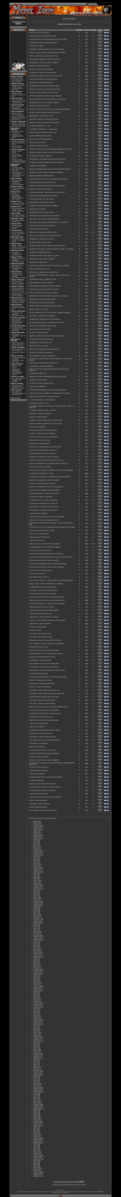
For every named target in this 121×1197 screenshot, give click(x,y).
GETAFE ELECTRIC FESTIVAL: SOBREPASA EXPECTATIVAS (48, 52)
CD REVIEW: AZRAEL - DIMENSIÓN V (18, 189)
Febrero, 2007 (37, 1135)
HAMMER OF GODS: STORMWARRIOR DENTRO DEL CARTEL (48, 376)
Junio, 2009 (36, 1096)
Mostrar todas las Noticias (78, 1184)
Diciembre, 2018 (38, 935)
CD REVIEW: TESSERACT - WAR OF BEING (19, 336)
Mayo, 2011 (36, 1063)
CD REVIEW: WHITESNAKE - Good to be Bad (43, 750)
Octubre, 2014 (37, 1005)
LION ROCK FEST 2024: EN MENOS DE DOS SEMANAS (18, 80)
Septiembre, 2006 (38, 1142)
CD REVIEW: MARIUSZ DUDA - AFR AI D (18, 349)
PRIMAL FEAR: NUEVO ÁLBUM (39, 647)
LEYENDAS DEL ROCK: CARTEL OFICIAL (42, 212)
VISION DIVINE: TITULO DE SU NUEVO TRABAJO (44, 102)
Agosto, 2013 (37, 1025)
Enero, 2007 (37, 1136)
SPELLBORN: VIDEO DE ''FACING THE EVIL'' (19, 215)
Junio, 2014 (36, 1011)
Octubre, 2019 (37, 921)
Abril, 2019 (36, 929)
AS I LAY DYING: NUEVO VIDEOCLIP (40, 550)
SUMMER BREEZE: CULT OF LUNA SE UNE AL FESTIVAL (47, 653)
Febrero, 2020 (37, 915)
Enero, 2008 (37, 1119)
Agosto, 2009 (37, 1093)
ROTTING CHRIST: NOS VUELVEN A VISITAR (43, 593)
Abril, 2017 (36, 963)
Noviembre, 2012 (38, 1038)
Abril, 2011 (36, 1065)
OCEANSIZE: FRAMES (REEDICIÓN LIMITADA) (43, 42)
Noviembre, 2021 (38, 886)
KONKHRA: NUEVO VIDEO (37, 142)
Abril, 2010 (36, 1081)
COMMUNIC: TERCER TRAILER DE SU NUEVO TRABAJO (47, 162)
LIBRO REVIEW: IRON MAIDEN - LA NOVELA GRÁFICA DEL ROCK (18, 301)
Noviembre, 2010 (38, 1072)
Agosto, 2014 (37, 1008)
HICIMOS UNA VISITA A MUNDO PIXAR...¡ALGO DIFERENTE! (19, 294)
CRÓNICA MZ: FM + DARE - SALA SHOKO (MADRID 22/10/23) (18, 344)
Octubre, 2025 (37, 828)
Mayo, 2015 (36, 996)
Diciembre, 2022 (38, 867)
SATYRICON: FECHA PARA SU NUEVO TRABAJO (44, 760)
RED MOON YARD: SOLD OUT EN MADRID (17, 227)
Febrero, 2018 (37, 949)
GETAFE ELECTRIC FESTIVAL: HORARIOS (42, 225)
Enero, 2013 (37, 1035)
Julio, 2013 (36, 1027)
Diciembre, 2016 (38, 969)
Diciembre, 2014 (38, 1003)
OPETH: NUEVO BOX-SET (37, 540)
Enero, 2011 (37, 1069)
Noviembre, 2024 (38, 835)
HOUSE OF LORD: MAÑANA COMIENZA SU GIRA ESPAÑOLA (48, 620)
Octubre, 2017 (37, 955)
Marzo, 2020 (37, 914)
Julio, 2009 (36, 1094)
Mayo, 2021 (36, 894)
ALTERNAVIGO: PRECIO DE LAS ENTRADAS (43, 72)
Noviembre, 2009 (38, 1088)
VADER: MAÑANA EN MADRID (38, 513)
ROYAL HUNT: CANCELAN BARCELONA (41, 383)
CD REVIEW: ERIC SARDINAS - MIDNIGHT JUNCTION (18, 314)
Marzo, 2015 (37, 998)
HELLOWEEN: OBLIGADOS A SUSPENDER (42, 700)
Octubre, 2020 (37, 904)
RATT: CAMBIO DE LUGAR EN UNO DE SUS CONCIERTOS (47, 643)
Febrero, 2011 (37, 1067)
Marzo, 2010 (37, 1083)
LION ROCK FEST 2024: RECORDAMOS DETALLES (18, 169)
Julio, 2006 (36, 1145)
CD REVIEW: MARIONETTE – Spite (40, 126)
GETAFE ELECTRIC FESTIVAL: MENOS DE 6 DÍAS (44, 255)
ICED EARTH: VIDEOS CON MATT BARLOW (43, 703)
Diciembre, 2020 (38, 901)
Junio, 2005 (36, 1163)
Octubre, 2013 (37, 1022)
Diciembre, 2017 (38, 952)
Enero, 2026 (37, 824)
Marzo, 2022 (37, 880)
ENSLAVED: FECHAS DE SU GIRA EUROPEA (43, 299)
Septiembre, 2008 (38, 1108)
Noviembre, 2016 (38, 970)
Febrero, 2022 (37, 881)
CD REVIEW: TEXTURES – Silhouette (40, 156)
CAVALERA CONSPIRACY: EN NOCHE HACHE (43, 430)
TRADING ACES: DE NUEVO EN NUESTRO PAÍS (18, 308)
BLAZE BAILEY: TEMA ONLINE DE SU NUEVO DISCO (45, 447)
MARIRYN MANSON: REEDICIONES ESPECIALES (44, 697)
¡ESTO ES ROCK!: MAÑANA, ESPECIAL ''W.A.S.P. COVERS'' (18, 283)
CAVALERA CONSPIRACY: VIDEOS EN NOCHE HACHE (46, 76)
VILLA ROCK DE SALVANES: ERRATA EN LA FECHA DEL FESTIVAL (49, 265)
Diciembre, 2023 (38, 851)
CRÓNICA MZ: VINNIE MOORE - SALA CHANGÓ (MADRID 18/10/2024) (18, 87)
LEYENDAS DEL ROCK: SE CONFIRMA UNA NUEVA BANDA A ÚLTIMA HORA (52, 527)
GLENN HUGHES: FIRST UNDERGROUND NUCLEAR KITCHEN (48, 39)
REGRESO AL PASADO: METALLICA (40, 252)
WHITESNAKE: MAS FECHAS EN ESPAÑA (42, 259)
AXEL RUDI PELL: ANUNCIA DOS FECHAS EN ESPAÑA (18, 108)
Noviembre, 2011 (38, 1055)
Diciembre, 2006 (38, 1138)
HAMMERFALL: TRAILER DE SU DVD (41, 342)
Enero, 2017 (37, 967)
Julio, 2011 (36, 1060)
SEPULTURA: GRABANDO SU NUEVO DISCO (43, 326)
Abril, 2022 (36, 879)
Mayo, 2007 (36, 1131)
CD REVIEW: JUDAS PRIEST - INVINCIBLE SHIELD (18, 240)
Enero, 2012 (37, 1052)
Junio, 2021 (36, 893)
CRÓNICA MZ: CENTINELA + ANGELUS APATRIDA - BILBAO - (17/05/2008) (51, 249)
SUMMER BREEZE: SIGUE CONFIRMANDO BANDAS (45, 547)
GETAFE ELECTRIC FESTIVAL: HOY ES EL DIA (43, 92)
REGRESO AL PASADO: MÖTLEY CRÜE (41, 473)
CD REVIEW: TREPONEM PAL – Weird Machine (43, 129)
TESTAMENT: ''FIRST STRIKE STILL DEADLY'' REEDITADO (47, 693)
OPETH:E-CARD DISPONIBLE (38, 800)
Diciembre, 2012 (38, 1036)
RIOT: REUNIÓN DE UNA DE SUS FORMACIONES (44, 663)
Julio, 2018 (36, 942)
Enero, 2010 (37, 1086)
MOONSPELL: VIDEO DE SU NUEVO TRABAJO (43, 590)
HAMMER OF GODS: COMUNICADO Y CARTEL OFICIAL (46, 420)
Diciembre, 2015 (38, 986)
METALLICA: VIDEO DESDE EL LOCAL (41, 637)
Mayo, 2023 (36, 860)
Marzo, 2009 (37, 1100)
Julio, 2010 (36, 1077)
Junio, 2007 (36, 1129)
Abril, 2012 (36, 1048)
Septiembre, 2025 (38, 829)
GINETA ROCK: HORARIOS (38, 209)
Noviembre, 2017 (38, 953)
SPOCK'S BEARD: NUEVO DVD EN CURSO (42, 453)
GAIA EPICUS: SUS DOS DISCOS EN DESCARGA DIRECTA (47, 600)
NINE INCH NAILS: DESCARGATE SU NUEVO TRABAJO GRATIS (49, 707)
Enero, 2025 (37, 834)
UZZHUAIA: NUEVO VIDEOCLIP (39, 770)
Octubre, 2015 (37, 988)
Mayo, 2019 (36, 928)
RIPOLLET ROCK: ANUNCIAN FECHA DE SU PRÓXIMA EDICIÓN (18, 161)
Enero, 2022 (37, 883)
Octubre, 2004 (37, 1174)
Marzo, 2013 (37, 1032)
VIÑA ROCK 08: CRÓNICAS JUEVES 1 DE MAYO (44, 617)
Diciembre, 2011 (38, 1053)
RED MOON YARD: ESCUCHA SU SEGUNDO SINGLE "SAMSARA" (17, 267)
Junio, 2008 (36, 1112)
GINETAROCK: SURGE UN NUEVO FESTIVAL (43, 737)
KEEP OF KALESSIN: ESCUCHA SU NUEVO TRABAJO (46, 96)
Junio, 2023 (36, 859)
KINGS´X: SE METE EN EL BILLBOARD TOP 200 (44, 56)
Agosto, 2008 (37, 1110)
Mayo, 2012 (36, 1046)
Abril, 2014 (36, 1014)
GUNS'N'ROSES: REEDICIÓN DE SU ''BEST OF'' (44, 363)
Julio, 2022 (36, 874)
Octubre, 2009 (37, 1090)
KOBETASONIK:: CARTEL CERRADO (40, 660)
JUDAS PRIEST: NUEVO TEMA (39, 723)
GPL (67, 1191)
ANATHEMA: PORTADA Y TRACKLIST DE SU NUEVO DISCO (47, 186)
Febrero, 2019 (37, 932)
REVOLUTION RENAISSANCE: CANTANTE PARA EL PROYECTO (49, 463)
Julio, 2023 (36, 858)
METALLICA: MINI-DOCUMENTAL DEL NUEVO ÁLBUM (46, 423)
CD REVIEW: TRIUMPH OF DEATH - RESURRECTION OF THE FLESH (18, 360)
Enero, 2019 (37, 934)
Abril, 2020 (36, 912)
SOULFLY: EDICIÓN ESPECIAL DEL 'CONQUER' (44, 292)
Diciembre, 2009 (38, 1087)
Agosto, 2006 (37, 1143)
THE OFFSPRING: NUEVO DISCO (17, 147)
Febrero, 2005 (37, 1169)
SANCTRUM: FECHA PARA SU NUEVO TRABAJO (44, 610)
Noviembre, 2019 (38, 920)
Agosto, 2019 (37, 924)
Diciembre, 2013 (38, 1019)
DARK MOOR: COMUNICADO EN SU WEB (42, 683)
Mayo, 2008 (36, 1114)
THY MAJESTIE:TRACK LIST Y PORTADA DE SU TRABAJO (47, 603)
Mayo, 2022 (36, 877)
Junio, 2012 (36, 1045)
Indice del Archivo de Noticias (61, 1184)
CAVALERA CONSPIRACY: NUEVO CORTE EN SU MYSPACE (48, 99)
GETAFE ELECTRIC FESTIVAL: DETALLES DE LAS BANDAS (47, 245)
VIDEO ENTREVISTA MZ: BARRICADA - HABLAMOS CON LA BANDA (50, 393)
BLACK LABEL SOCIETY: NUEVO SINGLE (17, 156)
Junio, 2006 (36, 1146)
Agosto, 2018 (37, 941)
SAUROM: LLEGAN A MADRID (38, 417)
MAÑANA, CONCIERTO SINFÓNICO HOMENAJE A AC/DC (19, 260)
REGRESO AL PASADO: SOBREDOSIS (41, 352)
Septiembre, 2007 (38, 1125)
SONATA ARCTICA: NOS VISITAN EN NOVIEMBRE (44, 86)
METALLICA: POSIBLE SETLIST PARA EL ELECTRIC (45, 89)
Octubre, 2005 (37, 1157)
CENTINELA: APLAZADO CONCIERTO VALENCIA (44, 289)
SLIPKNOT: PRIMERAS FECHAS (39, 332)
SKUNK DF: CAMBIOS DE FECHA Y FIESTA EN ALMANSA (47, 336)
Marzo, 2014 (37, 1015)
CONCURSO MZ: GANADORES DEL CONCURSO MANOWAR (48, 390)
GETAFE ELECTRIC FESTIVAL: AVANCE (41, 69)
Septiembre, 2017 (38, 956)
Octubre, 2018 (37, 938)
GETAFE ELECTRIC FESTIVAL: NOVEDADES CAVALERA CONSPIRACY (51, 149)
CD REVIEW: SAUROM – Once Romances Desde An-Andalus (47, 192)
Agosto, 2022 (37, 873)
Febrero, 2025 (37, 832)
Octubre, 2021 (37, 887)
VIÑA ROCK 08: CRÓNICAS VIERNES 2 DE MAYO (44, 520)
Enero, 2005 (37, 1170)
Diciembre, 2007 (38, 1121)
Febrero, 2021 (37, 898)
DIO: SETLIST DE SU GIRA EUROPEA (41, 139)
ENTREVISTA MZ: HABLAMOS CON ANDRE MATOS (45, 490)
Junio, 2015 (36, 994)
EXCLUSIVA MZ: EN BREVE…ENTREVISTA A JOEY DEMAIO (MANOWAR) (51, 580)
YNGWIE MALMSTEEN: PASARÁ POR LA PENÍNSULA (45, 797)
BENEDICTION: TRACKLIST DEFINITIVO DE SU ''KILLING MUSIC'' (49, 296)
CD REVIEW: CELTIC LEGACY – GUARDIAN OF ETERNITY (47, 322)
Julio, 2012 (36, 1043)
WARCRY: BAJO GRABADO (38, 386)
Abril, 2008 (36, 1115)
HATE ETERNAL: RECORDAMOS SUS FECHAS (44, 510)
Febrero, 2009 (37, 1101)
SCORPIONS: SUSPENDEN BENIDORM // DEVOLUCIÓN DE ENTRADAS (51, 557)
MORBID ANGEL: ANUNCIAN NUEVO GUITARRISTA (45, 319)
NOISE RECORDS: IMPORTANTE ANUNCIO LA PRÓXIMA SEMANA (17, 182)
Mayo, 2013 (36, 1029)
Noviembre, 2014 (38, 1004)
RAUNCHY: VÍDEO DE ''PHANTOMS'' (40, 687)
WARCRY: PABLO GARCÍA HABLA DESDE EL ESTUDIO (46, 306)
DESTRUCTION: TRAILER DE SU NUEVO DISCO (44, 272)
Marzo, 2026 (37, 821)
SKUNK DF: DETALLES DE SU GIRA (40, 242)
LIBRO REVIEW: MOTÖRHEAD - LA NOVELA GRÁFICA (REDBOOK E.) (17, 322)
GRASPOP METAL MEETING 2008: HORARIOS (43, 79)
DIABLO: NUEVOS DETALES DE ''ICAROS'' (42, 607)
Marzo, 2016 (37, 981)
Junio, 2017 (36, 960)
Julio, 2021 (36, 891)
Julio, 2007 (36, 1128)
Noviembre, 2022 (38, 869)
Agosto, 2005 (37, 1160)
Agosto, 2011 (37, 1059)
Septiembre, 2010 (38, 1074)
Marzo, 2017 (37, 965)
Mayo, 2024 (36, 843)
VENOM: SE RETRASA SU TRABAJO (40, 467)
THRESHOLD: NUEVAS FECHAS (39, 146)
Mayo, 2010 (36, 1080)
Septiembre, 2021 (38, 889)
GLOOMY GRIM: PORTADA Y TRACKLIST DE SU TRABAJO (47, 567)
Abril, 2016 (36, 980)
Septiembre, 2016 (38, 973)
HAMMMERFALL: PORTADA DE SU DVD (41, 116)
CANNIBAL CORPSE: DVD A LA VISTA (41, 613)
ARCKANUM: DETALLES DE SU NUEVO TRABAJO (44, 650)
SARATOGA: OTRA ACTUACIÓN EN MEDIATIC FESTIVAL (46, 460)
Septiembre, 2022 (38, 872)
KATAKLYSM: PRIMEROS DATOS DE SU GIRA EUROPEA (46, 487)
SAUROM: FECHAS (35, 630)
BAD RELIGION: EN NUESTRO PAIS (40, 329)
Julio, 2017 (36, 959)
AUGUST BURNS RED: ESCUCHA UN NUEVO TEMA (18, 143)
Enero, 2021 (37, 900)
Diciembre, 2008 (38, 1104)
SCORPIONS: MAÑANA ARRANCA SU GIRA (42, 657)
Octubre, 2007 (37, 1124)
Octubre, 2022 (37, 870)
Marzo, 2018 (37, 948)
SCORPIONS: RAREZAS (37, 780)
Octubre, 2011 (37, 1056)
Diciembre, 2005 (38, 1155)
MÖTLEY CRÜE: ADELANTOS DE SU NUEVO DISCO (45, 235)
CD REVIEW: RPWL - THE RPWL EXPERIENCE (43, 500)
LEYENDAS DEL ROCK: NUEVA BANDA (41, 82)
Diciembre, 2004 (38, 1172)
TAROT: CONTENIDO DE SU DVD (39, 269)
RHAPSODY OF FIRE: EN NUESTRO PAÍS (18, 204)
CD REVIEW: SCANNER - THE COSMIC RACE (17, 254)
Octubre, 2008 (37, 1107)
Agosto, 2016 (37, 974)
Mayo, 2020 (36, 911)
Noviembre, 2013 (38, 1021)
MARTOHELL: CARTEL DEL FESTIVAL (41, 733)
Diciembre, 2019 (38, 918)
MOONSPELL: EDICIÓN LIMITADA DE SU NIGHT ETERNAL (47, 49)
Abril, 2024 (36, 845)
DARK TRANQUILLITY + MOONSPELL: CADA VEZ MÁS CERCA (18, 101)
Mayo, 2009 (36, 1097)
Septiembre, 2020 (38, 905)
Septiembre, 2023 (38, 855)
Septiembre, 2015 (38, 990)
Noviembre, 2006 (38, 1139)
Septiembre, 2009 (38, 1091)
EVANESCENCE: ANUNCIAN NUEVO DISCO (17, 136)
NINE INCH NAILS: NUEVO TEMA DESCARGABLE (44, 720)
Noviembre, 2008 (38, 1105)
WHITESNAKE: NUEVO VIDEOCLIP (40, 804)
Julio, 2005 (36, 1162)
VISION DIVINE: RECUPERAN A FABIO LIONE (43, 132)
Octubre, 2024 (37, 836)
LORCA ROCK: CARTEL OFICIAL (39, 229)
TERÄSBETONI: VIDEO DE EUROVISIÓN (42, 239)
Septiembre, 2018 (38, 939)
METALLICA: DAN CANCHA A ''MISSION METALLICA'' (45, 112)
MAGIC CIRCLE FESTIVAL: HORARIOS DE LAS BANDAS (46, 583)
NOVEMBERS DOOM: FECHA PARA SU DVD (43, 182)
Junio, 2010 (36, 1079)
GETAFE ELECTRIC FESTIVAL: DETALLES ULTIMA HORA (47, 152)
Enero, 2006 (37, 1153)
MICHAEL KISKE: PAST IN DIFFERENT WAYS (43, 36)
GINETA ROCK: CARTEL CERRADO (40, 623)
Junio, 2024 (36, 842)
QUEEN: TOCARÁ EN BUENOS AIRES (41, 189)
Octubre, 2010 (37, 1073)
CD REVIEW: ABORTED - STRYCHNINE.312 (42, 400)
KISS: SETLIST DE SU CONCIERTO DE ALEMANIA (44, 544)
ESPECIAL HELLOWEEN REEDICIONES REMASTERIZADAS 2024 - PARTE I (18, 196)
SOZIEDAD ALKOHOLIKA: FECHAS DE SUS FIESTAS (45, 640)
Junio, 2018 (36, 943)
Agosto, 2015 (37, 991)
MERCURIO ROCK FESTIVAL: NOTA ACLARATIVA (44, 560)
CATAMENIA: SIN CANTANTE (38, 166)
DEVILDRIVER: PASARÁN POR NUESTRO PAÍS (44, 195)
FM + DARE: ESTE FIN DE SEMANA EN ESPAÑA (18, 380)
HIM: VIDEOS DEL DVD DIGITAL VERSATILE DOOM (45, 787)
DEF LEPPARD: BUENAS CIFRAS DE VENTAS (43, 810)
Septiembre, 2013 (38, 1024)
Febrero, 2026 (37, 822)
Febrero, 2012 (37, 1050)
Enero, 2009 (37, 1103)
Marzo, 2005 (37, 1167)
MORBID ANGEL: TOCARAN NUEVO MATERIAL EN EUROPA (47, 159)
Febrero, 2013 (37, 1034)
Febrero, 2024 (37, 848)
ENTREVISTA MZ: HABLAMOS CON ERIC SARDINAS (18, 329)
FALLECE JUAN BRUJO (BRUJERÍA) (18, 114)
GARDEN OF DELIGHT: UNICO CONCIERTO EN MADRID (46, 172)
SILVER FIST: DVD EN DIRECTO (39, 767)
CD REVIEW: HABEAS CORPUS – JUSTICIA (43, 410)
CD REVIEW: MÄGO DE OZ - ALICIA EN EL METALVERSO (18, 234)
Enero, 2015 (37, 1001)
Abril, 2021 (36, 896)
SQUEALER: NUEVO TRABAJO (39, 794)
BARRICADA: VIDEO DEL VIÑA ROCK (41, 413)
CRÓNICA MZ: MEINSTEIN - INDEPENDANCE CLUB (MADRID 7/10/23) (17, 371)
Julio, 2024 (36, 841)
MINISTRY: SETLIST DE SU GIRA (39, 106)
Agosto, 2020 (37, 907)
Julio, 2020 (36, 908)
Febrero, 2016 (37, 983)
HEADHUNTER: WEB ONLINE (38, 262)
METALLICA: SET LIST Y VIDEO (39, 346)
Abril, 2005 (36, 1166)
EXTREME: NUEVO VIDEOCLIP (17, 132)
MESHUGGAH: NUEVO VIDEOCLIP (40, 443)
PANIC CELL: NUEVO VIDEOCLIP (39, 32)
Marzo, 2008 (37, 1117)
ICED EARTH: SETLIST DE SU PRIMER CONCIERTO (45, 740)
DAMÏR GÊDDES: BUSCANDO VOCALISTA (42, 202)
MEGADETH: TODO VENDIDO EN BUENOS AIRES (44, 215)
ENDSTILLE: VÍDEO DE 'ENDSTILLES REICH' (43, 784)
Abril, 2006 (36, 1149)
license (101, 1191)
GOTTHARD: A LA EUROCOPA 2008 (40, 633)
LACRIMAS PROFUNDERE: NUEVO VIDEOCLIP (44, 503)
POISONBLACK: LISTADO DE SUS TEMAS (42, 302)
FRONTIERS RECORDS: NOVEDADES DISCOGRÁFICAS (46, 554)
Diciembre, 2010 (38, 1070)
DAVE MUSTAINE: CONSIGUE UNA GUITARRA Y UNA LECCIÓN (48, 222)
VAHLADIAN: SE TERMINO (37, 427)
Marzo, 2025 (37, 831)
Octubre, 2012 (37, 1039)
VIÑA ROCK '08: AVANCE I (37, 774)
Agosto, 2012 (37, 1042)
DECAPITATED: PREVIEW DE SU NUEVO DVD (43, 450)
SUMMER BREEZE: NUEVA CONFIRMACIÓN (43, 587)
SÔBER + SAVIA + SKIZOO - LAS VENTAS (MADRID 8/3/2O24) (19, 247)
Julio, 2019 (36, 925)
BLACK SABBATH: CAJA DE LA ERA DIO (41, 282)
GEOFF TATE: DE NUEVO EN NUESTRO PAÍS (18, 95)
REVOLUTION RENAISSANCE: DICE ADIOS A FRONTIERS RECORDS (50, 169)
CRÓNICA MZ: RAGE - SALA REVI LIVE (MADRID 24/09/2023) (18, 387)
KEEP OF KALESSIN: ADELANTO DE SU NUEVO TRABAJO (47, 517)
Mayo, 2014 (36, 1012)
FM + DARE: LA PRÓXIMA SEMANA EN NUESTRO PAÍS (18, 393)
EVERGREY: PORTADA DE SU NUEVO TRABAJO (44, 457)
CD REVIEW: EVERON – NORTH (39, 403)
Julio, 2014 (36, 1010)
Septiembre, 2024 (38, 838)
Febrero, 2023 (37, 865)
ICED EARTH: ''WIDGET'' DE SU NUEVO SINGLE (44, 119)
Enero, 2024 (37, 849)
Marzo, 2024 (37, 846)
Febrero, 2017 (37, 966)
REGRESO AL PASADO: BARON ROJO (41, 717)
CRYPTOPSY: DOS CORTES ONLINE (40, 570)
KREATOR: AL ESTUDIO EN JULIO (40, 66)
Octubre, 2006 (37, 1141)
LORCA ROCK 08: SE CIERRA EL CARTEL (42, 530)
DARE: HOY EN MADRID (16, 366)
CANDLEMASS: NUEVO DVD (38, 373)
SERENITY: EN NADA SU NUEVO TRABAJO (42, 433)
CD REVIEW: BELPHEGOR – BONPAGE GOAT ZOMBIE (46, 777)
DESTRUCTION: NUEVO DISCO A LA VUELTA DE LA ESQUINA (48, 677)
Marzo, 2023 (37, 863)
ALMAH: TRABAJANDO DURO (38, 807)
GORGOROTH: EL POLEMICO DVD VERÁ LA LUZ (44, 507)
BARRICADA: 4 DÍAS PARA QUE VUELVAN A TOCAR (45, 713)
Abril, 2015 (36, 997)
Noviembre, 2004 (38, 1173)
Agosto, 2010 (37, 1076)
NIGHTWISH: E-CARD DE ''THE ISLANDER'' (42, 316)
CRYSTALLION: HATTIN (36, 46)
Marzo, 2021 (37, 897)
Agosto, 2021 (37, 890)
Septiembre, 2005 (38, 1159)
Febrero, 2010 (37, 1084)
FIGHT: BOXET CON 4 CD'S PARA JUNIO (42, 199)
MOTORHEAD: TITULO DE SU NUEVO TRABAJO (44, 62)
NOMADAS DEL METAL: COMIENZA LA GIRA (43, 279)
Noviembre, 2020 (38, 903)
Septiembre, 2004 (38, 1176)
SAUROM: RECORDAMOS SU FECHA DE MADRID (44, 480)
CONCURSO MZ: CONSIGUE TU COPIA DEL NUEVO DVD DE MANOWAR (51, 470)
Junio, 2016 (36, 977)
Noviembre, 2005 (38, 1156)
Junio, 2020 (36, 910)
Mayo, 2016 (36, 979)
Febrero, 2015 (37, 1000)
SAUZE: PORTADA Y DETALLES (39, 309)
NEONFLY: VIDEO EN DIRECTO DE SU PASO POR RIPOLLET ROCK (19, 125)
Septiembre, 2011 (38, 1057)
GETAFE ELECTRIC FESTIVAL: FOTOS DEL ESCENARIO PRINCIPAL (50, 109)
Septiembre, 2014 (38, 1007)
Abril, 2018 (36, 946)
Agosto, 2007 (37, 1126)
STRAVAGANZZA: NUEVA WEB (39, 673)
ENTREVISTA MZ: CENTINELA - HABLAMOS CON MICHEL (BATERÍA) (50, 477)
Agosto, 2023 (37, 856)
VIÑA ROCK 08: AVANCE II (37, 747)
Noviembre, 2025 (38, 827)
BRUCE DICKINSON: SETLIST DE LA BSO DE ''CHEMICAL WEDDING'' (50, 312)
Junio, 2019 (36, 927)
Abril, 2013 (36, 1031)
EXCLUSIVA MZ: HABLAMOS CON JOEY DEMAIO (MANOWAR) (48, 564)
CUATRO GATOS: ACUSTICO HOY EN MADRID (43, 437)
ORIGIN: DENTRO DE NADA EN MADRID (42, 176)
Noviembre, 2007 (38, 1122)
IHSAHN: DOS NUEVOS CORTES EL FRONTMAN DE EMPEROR (49, 179)
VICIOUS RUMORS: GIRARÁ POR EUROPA (42, 790)
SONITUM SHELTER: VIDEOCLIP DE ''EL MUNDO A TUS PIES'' (18, 290)
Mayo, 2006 (36, 1148)
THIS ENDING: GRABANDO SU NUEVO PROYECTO (45, 59)
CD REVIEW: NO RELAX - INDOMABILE (41, 497)
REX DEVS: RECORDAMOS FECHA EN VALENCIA (44, 349)
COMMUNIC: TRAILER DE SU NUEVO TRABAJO (44, 205)
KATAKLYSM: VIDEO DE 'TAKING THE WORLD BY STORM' (47, 597)
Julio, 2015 (36, 993)
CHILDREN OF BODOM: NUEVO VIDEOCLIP (43, 483)
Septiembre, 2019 (38, 922)
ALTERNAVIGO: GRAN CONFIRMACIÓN (41, 366)
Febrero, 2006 (37, 1152)
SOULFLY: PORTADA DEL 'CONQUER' (41, 680)
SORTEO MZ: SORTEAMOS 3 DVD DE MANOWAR (44, 753)
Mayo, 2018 (36, 945)
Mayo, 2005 (36, 1165)
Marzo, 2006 (37, 1150)
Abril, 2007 (36, 1132)
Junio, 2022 (36, 876)
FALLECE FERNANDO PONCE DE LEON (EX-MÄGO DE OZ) (18, 118)
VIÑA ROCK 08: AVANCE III (37, 727)
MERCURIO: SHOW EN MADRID (39, 757)
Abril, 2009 (36, 1098)
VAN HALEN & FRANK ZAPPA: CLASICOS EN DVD (44, 690)
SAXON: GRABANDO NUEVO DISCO (40, 136)
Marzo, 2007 (37, 1134)
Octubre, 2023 (37, 853)
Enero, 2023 (37, 866)
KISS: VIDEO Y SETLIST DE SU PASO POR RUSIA (44, 219)
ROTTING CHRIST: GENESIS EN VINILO (41, 339)
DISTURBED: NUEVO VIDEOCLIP (39, 577)
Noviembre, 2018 (38, 936)
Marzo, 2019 (37, 931)
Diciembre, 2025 (38, 825)
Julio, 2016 (36, 976)
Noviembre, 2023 (38, 852)
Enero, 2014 (37, 1018)
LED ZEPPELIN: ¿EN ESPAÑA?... (39, 743)
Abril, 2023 (36, 862)
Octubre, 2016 (37, 972)
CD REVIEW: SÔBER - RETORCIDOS (18, 221)
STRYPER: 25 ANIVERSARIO (38, 627)
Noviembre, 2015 (38, 987)
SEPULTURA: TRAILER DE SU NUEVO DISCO (43, 232)
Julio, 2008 (36, 1111)
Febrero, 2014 (37, 1017)
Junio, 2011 (36, 1062)
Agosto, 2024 (37, 839)
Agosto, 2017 (37, 958)
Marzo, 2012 (37, 1049)
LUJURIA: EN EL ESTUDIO (37, 573)
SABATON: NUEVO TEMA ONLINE (40, 537)
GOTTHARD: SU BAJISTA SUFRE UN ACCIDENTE (44, 667)
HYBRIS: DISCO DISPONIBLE (38, 380)
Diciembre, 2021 (38, 884)
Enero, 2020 (37, 917)
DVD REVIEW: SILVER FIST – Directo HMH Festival (44, 396)
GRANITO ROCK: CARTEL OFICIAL (40, 440)
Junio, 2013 (36, 1028)
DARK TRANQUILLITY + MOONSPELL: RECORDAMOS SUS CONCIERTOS (18, 174)
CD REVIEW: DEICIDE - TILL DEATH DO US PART (44, 493)
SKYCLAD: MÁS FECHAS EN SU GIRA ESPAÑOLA (44, 710)
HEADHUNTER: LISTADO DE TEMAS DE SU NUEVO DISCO (47, 670)
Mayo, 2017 (36, 962)
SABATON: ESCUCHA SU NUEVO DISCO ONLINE (44, 122)
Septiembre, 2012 (38, 1041)
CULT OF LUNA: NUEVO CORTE (39, 534)
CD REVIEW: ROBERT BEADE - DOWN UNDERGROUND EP (18, 210)
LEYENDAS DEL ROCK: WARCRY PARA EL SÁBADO (45, 730)
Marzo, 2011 (37, 1066)
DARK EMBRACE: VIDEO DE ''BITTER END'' (42, 356)
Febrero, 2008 (37, 1118)
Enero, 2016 (37, 984)
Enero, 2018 (37, 950)
